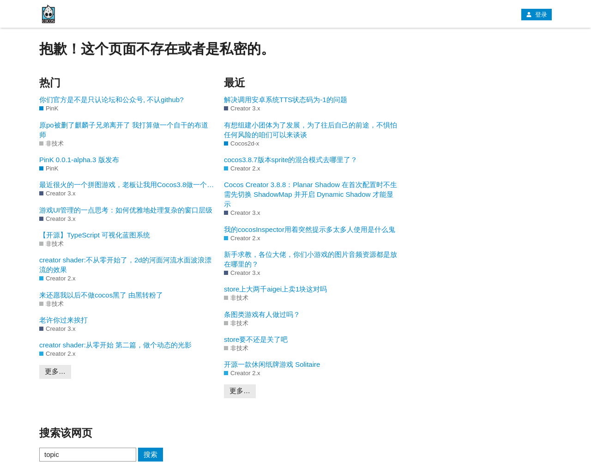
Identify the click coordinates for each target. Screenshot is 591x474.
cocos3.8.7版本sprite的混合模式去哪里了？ (290, 160)
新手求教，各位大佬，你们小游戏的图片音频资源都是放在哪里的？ (310, 259)
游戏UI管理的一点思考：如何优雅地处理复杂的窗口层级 (125, 210)
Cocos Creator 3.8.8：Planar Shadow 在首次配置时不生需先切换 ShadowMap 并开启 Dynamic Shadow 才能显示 (310, 194)
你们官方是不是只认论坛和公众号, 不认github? (111, 99)
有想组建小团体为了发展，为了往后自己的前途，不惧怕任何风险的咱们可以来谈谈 (310, 130)
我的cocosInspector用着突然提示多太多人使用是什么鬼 (309, 229)
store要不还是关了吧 (256, 339)
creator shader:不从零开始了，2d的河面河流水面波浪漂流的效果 (125, 264)
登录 (536, 14)
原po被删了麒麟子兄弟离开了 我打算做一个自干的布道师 (123, 130)
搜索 (150, 454)
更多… (55, 371)
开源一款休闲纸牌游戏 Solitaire (272, 364)
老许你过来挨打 (63, 320)
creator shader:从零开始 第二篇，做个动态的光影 (115, 345)
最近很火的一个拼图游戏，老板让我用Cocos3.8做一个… (126, 184)
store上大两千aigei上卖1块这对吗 (275, 289)
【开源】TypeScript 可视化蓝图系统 (94, 235)
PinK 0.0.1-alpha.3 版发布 (79, 160)
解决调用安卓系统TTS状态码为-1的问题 (285, 99)
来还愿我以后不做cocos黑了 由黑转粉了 (101, 295)
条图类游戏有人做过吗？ (262, 314)
